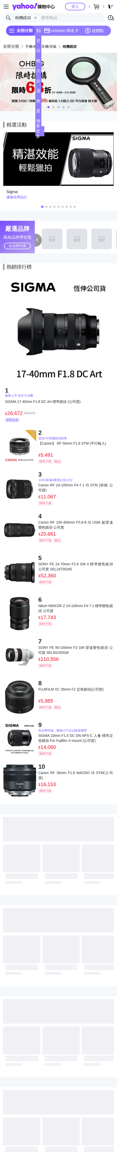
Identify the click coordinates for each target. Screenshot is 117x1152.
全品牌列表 (17, 246)
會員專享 (38, 102)
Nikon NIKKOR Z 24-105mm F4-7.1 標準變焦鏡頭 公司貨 (75, 608)
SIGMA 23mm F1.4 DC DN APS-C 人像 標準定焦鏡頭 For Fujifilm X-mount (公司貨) (75, 738)
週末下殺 (38, 92)
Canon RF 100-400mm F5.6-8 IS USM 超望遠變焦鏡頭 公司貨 (75, 524)
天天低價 (38, 72)
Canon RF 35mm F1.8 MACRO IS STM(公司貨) (75, 775)
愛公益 (38, 112)
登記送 (38, 42)
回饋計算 (38, 52)
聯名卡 (38, 122)
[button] (48, 107)
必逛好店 (38, 82)
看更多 (40, 131)
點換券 (38, 32)
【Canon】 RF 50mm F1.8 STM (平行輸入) (72, 443)
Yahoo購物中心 (33, 6)
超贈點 (94, 31)
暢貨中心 (38, 62)
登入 (75, 6)
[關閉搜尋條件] (35, 18)
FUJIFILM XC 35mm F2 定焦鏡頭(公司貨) (71, 689)
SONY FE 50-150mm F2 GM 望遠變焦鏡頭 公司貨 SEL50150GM (75, 650)
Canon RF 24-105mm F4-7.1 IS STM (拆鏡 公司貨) (75, 487)
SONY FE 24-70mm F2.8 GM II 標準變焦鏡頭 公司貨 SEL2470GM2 (75, 566)
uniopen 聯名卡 (61, 31)
